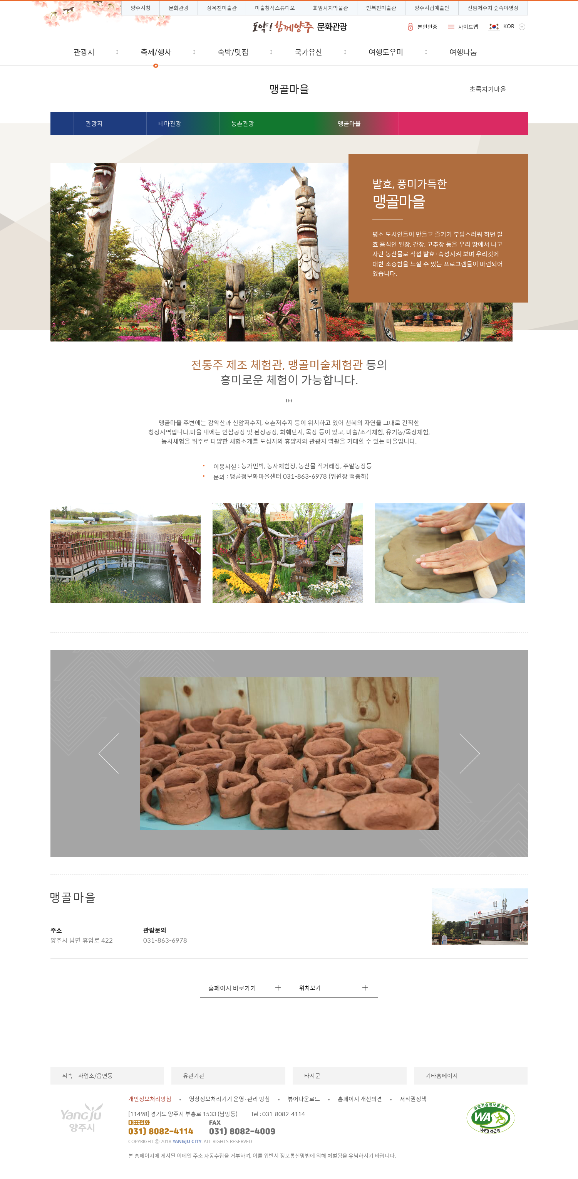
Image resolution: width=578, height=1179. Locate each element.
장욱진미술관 (222, 8)
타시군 (312, 1075)
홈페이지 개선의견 (360, 1099)
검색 (515, 51)
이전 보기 (108, 753)
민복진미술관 (381, 8)
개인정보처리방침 (149, 1099)
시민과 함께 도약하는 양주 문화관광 (300, 27)
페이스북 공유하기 (497, 124)
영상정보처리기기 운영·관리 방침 (229, 1099)
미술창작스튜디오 (275, 8)
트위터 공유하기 (514, 124)
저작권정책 (413, 1099)
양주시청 (141, 8)
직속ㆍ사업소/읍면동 (87, 1075)
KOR (508, 26)
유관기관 (193, 1075)
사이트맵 (468, 26)
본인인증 (427, 26)
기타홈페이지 (442, 1075)
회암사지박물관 (330, 8)
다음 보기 (469, 753)
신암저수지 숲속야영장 (493, 8)
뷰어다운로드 (304, 1099)
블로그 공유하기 (480, 124)
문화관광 (179, 8)
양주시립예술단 (431, 8)
